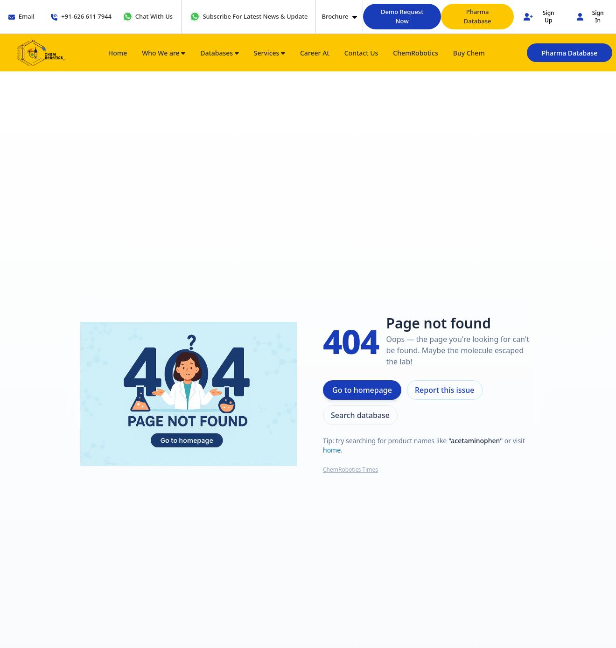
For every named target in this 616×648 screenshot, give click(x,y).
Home (117, 53)
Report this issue (445, 390)
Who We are (163, 53)
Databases (219, 53)
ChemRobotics (415, 53)
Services (269, 53)
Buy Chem (469, 53)
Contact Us (361, 53)
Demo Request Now (402, 16)
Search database (360, 415)
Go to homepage (362, 390)
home (332, 450)
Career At (314, 53)
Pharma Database (477, 16)
